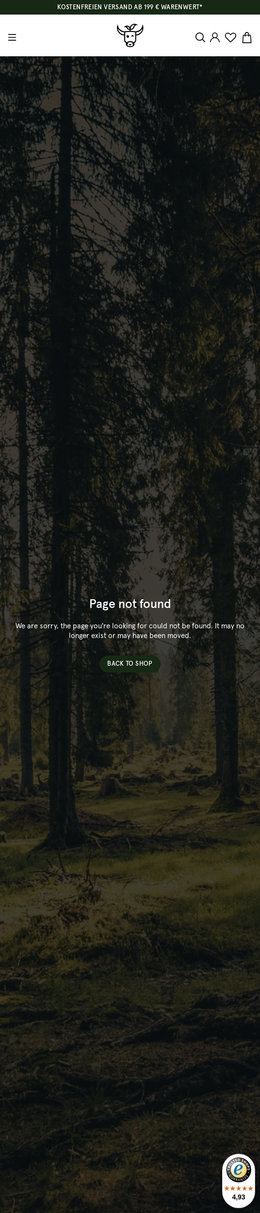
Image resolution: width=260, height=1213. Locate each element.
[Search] (201, 37)
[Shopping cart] (246, 38)
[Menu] (13, 37)
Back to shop (130, 664)
